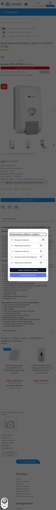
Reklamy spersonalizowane (23, 262)
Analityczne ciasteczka (21, 251)
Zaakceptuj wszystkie (28, 275)
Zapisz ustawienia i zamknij (28, 270)
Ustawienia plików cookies (25, 234)
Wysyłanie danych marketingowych (25, 257)
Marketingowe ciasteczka (22, 245)
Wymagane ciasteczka (21, 240)
